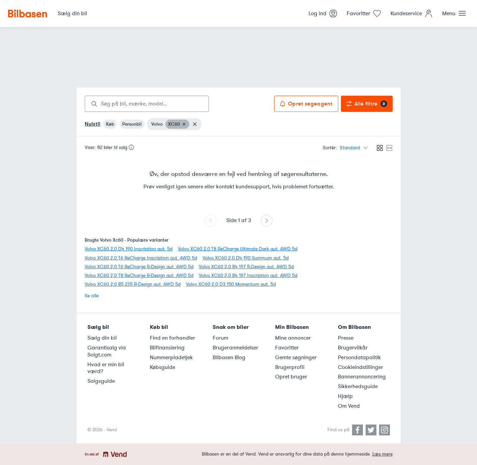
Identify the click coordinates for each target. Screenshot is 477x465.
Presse (345, 338)
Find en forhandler (172, 338)
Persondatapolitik (359, 357)
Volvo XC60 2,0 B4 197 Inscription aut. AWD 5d (248, 275)
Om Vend (349, 406)
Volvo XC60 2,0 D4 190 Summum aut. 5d (246, 258)
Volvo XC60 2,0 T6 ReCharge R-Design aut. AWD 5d (139, 267)
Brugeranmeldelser (235, 347)
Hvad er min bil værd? (105, 368)
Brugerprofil (289, 367)
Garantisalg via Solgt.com (106, 351)
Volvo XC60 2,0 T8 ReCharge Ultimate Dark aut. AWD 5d (237, 249)
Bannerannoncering (362, 376)
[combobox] (147, 104)
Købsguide (162, 367)
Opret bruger (291, 376)
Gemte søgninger (296, 357)
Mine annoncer (293, 338)
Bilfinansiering (167, 347)
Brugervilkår (353, 347)
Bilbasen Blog (229, 357)
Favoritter (287, 347)
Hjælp (345, 396)
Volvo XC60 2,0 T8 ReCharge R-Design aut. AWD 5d (139, 275)
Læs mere (382, 454)
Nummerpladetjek (171, 357)
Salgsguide (101, 381)
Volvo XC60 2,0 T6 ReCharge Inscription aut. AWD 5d (141, 258)
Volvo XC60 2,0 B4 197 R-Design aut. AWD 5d (246, 267)
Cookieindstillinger (360, 367)
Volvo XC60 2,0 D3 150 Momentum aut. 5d (231, 284)
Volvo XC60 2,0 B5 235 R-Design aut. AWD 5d (133, 284)
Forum (220, 338)
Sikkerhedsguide (358, 386)
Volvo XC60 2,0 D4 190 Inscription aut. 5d (129, 249)
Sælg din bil (102, 338)
